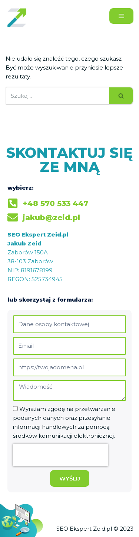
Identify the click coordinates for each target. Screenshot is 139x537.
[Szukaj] (57, 96)
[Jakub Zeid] (19, 17)
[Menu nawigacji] (121, 16)
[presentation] (60, 455)
